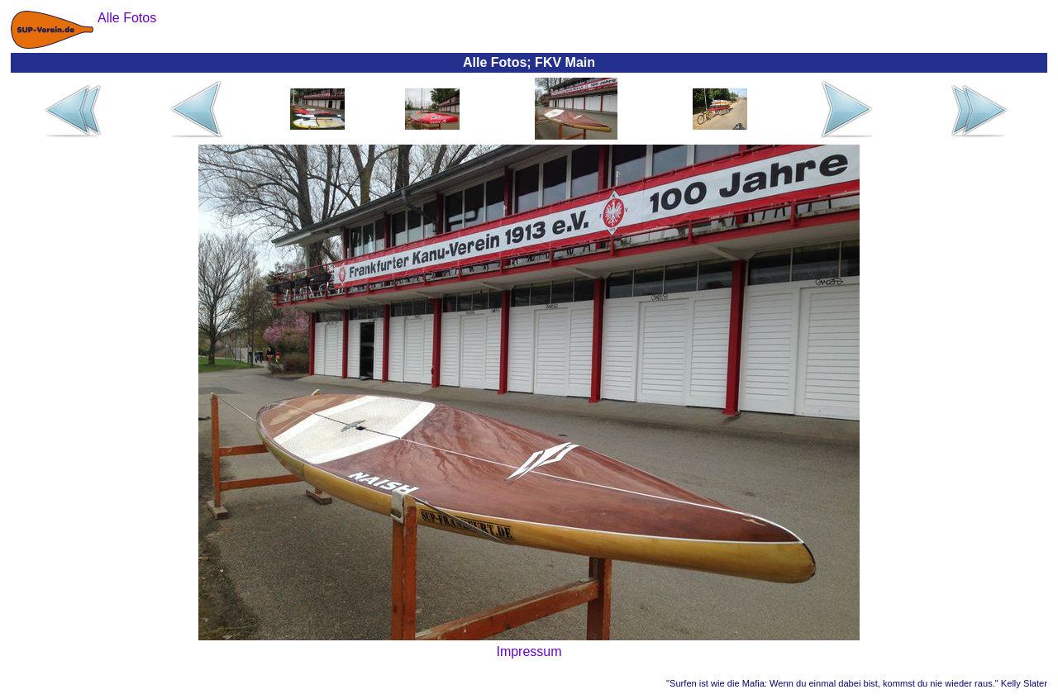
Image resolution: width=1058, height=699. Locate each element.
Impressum (528, 651)
